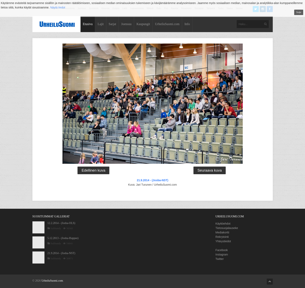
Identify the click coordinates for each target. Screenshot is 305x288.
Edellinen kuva (93, 170)
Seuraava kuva (209, 170)
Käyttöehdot (223, 223)
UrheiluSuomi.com (167, 24)
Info (187, 24)
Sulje (298, 12)
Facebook (221, 250)
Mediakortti (222, 232)
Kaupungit (143, 24)
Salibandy (56, 228)
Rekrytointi (222, 236)
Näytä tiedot (57, 7)
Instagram (221, 254)
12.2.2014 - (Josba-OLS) (61, 223)
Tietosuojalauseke (226, 228)
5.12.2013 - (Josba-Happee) (63, 238)
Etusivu (88, 24)
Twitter (219, 259)
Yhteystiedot (223, 241)
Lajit (101, 24)
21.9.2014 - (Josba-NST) (152, 180)
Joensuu (126, 24)
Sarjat (112, 24)
